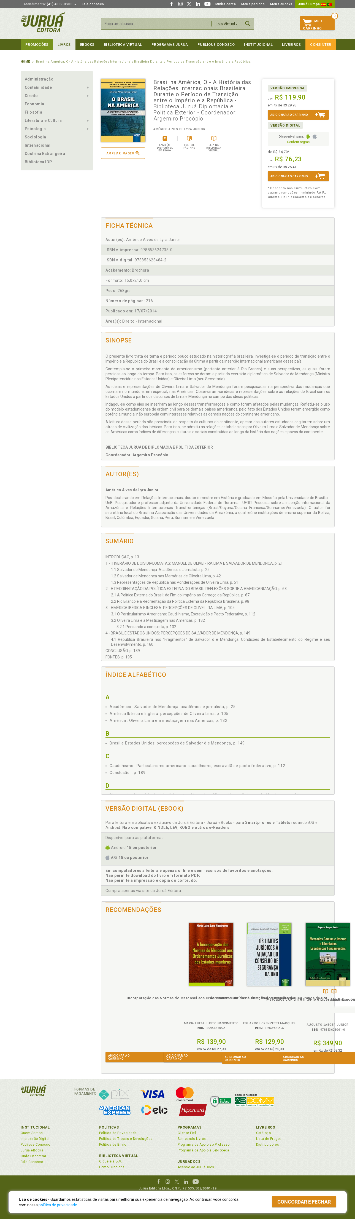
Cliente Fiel (187, 1133)
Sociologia (35, 137)
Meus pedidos (253, 4)
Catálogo (263, 1133)
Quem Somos (32, 1133)
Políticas (109, 1127)
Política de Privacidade (118, 1133)
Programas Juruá (169, 44)
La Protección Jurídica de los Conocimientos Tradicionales (305, 1004)
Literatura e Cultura (43, 120)
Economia (34, 104)
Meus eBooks (281, 4)
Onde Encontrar (34, 1156)
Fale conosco (93, 4)
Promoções (36, 44)
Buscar (248, 24)
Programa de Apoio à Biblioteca (203, 1150)
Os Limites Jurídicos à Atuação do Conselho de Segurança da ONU (189, 1003)
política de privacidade (58, 1205)
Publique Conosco (216, 44)
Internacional (38, 145)
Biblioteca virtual (123, 44)
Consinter (320, 44)
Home (25, 61)
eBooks (87, 44)
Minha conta (225, 4)
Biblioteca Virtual (118, 1156)
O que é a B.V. (110, 1161)
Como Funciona (112, 1167)
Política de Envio (112, 1144)
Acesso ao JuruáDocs (196, 1167)
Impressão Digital (35, 1139)
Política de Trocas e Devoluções (126, 1139)
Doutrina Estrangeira (45, 153)
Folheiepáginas (253, 991)
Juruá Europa (315, 4)
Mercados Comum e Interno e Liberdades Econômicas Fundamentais (247, 1004)
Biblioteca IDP (38, 162)
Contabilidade (38, 87)
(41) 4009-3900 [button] (49, 4)
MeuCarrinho (312, 24)
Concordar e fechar (304, 1202)
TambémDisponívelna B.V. (245, 991)
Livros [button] (64, 44)
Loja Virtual (227, 24)
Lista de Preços (269, 1139)
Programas (190, 1127)
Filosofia (33, 112)
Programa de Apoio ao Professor (204, 1144)
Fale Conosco (32, 1162)
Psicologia (35, 129)
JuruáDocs (189, 1161)
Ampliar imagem (123, 153)
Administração (39, 79)
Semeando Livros (192, 1139)
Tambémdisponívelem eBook (299, 991)
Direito (31, 95)
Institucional (258, 44)
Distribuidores (267, 1144)
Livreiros (291, 44)
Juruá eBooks (32, 1150)
